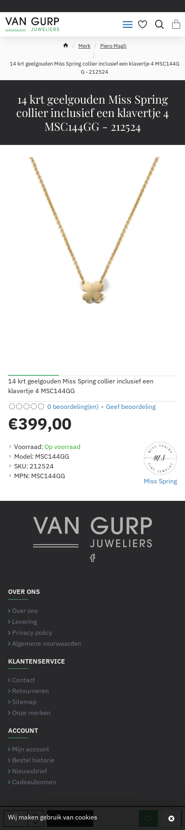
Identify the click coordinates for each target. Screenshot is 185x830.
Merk (84, 46)
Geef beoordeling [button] (131, 406)
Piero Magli (113, 46)
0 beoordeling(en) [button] (73, 406)
